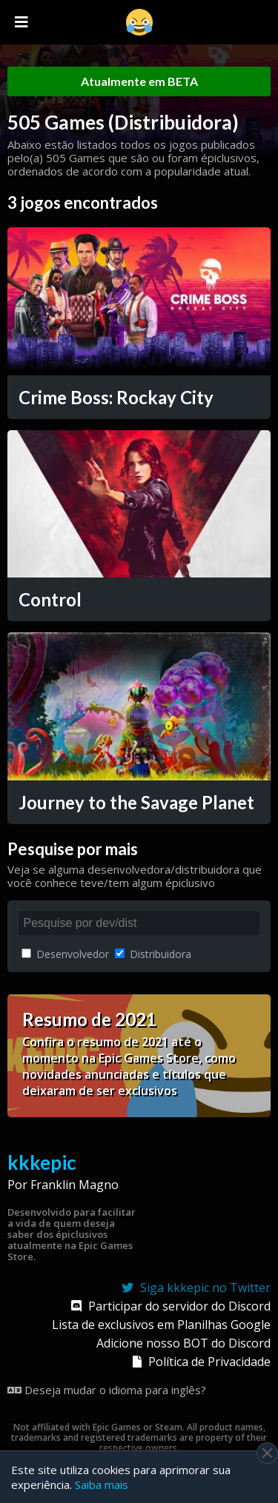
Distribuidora (153, 954)
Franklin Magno (74, 1184)
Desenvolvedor (65, 954)
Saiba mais (101, 1484)
